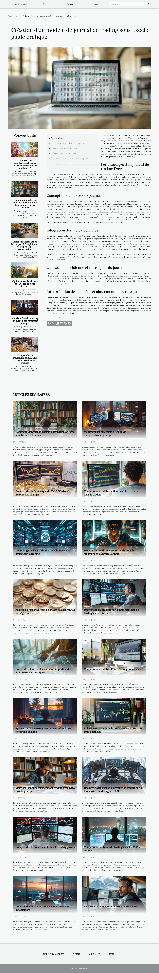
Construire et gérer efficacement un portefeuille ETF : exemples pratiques (43, 671)
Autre (96, 4)
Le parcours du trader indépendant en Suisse (110, 906)
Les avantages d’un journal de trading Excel (68, 143)
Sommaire (56, 138)
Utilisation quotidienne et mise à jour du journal (70, 158)
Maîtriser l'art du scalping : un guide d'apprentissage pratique (24, 321)
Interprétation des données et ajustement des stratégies (73, 163)
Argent (45, 4)
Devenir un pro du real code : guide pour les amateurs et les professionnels (109, 552)
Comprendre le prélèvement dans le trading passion (45, 847)
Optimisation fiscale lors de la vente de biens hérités (25, 284)
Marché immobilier (20, 4)
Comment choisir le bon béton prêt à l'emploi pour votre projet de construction (24, 245)
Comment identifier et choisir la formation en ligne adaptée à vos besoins (25, 204)
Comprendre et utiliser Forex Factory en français (112, 669)
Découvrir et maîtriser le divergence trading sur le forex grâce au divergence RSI (113, 789)
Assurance (70, 4)
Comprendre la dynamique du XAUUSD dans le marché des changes (25, 359)
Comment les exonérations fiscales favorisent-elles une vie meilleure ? (25, 164)
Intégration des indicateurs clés (64, 153)
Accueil (10, 16)
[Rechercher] (127, 4)
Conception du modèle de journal (64, 148)
